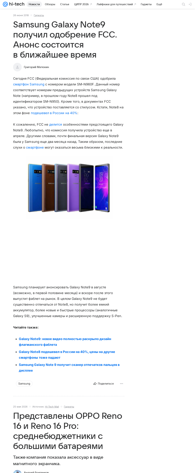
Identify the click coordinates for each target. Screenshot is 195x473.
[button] (68, 187)
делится (55, 124)
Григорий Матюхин (36, 67)
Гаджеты (39, 15)
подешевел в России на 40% (54, 113)
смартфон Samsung (28, 84)
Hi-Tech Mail (52, 406)
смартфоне (35, 147)
